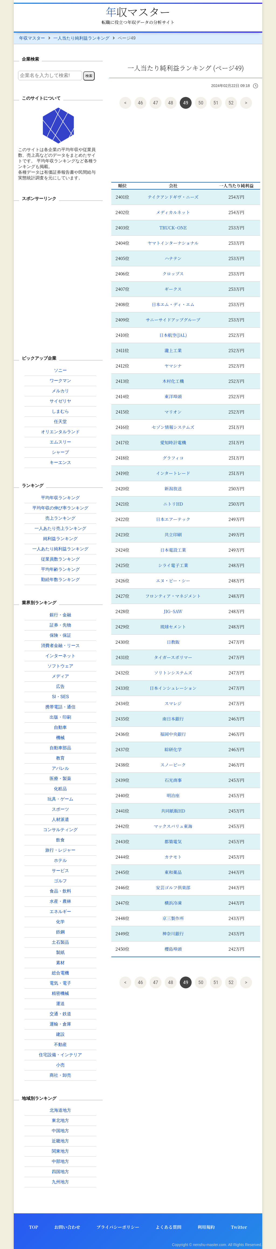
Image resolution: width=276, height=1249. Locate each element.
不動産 (60, 1044)
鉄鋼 (60, 932)
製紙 (60, 952)
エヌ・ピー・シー (173, 581)
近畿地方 (60, 1141)
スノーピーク (173, 765)
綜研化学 (173, 749)
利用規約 (206, 1227)
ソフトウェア (60, 666)
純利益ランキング (60, 538)
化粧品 (60, 788)
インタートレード (173, 473)
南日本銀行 (173, 719)
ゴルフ (60, 881)
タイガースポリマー (173, 657)
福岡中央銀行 (173, 734)
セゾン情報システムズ (173, 427)
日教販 (173, 642)
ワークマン (60, 380)
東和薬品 (173, 872)
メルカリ (60, 391)
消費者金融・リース (60, 645)
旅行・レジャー (60, 850)
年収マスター (138, 11)
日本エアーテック (173, 519)
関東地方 (60, 1151)
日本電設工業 (173, 550)
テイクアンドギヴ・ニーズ (173, 197)
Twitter (239, 1227)
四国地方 (60, 1171)
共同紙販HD (173, 811)
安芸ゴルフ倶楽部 (173, 887)
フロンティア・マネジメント (173, 596)
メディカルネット (173, 212)
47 (155, 103)
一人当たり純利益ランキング (81, 38)
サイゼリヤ (60, 401)
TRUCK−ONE (173, 228)
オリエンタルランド (60, 431)
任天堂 (60, 421)
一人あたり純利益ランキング (60, 549)
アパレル (60, 768)
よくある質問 (168, 1227)
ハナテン (173, 258)
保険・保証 (60, 635)
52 (231, 103)
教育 (60, 758)
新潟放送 (173, 488)
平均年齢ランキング (60, 569)
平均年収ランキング (60, 497)
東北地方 (60, 1120)
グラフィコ (173, 458)
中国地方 (60, 1130)
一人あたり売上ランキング (60, 528)
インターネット (60, 655)
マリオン (173, 412)
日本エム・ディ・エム (173, 304)
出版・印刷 (60, 717)
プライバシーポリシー (117, 1227)
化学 (60, 921)
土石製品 (60, 942)
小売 (60, 1065)
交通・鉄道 (60, 1014)
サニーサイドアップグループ (173, 320)
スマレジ (173, 703)
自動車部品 (60, 748)
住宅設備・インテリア (60, 1054)
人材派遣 (60, 819)
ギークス (173, 289)
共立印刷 (173, 534)
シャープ (60, 452)
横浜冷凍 (173, 903)
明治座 (173, 795)
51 (216, 103)
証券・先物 (60, 625)
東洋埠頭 (173, 396)
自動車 (60, 727)
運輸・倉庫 (60, 1024)
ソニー (60, 370)
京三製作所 (173, 918)
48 (170, 103)
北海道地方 (60, 1110)
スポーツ (60, 809)
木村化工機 (173, 381)
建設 (60, 1034)
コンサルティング (60, 829)
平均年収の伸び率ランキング (60, 508)
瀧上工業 (173, 350)
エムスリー (60, 442)
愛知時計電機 (173, 442)
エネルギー (60, 911)
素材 (60, 962)
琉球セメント (173, 627)
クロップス (173, 274)
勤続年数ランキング (60, 579)
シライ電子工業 (173, 565)
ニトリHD (173, 504)
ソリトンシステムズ (173, 673)
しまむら (60, 411)
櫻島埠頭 (173, 949)
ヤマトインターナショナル (173, 243)
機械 (60, 737)
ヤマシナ (173, 366)
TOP (33, 1227)
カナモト (173, 857)
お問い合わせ (67, 1227)
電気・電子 (60, 983)
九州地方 (60, 1182)
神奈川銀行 (173, 933)
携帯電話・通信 (60, 707)
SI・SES (60, 696)
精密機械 (60, 993)
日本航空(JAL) (173, 335)
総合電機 (60, 973)
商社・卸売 (60, 1075)
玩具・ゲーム (60, 799)
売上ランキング (60, 518)
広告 (60, 686)
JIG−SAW (173, 611)
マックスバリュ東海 (173, 826)
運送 (60, 1003)
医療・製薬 (60, 778)
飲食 (60, 840)
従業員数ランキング (60, 559)
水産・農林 (60, 901)
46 (140, 103)
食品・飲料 (60, 891)
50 (200, 103)
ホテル (60, 860)
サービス (60, 870)
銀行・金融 (60, 615)
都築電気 (173, 841)
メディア (60, 676)
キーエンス (60, 462)
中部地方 (60, 1161)
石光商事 (173, 780)
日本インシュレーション (173, 688)
